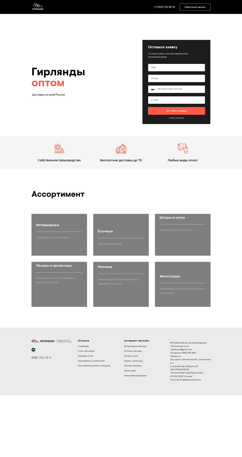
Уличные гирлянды (132, 427)
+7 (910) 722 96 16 (164, 7)
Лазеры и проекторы (54, 355)
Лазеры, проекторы (133, 422)
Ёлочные (105, 275)
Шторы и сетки (172, 275)
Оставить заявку (176, 111)
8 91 (34, 419)
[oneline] (176, 78)
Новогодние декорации (135, 437)
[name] (176, 67)
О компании (83, 408)
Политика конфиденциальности (185, 441)
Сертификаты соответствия (91, 422)
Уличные (105, 355)
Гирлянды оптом (85, 417)
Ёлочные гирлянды (133, 413)
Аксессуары (130, 432)
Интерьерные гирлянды (135, 408)
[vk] (33, 411)
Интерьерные (47, 275)
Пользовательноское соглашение (94, 427)
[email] (176, 100)
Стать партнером (86, 413)
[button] (195, 7)
